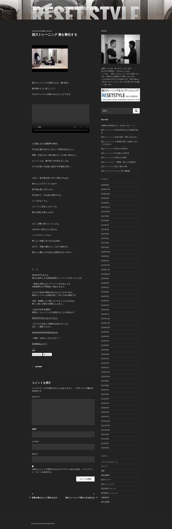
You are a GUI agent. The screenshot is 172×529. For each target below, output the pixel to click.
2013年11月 (105, 323)
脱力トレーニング (108, 484)
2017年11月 (105, 207)
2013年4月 (105, 354)
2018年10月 (105, 194)
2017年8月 (105, 220)
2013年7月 (105, 341)
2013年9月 (105, 332)
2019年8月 (105, 185)
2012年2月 (105, 412)
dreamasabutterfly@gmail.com (45, 332)
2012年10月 (105, 376)
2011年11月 (105, 425)
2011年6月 (105, 448)
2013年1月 (105, 368)
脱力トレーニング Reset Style (65, 8)
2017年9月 (105, 216)
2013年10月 (105, 327)
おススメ (104, 466)
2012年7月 (105, 390)
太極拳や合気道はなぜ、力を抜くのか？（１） (118, 125)
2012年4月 (105, 403)
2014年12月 (105, 265)
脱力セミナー (106, 480)
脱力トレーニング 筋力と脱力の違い (114, 166)
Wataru (49, 31)
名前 (34, 429)
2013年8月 (105, 336)
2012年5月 (105, 399)
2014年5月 (105, 296)
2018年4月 (105, 203)
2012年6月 (105, 394)
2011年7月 (105, 443)
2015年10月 (105, 252)
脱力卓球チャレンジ (108, 488)
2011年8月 (105, 439)
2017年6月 (105, 229)
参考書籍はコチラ (39, 344)
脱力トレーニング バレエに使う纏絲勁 (115, 171)
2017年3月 (105, 243)
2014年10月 (105, 274)
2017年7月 (105, 225)
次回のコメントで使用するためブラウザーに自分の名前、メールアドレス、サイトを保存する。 (62, 470)
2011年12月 (105, 421)
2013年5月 (105, 350)
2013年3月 (105, 359)
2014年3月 (105, 305)
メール (35, 441)
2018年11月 (105, 189)
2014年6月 (105, 292)
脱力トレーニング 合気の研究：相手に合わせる (119, 137)
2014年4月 (105, 301)
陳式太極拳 (105, 502)
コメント (36, 397)
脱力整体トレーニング (109, 493)
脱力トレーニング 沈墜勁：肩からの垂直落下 (118, 162)
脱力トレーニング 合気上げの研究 (114, 157)
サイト (35, 454)
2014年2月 (105, 310)
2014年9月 (105, 278)
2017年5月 (105, 234)
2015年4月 (105, 256)
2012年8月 (105, 385)
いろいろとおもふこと (109, 462)
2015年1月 (105, 261)
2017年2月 (105, 247)
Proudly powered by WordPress (43, 523)
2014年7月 (105, 287)
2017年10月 (105, 212)
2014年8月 (105, 283)
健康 (103, 471)
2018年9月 (105, 198)
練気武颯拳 (38, 366)
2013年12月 (105, 319)
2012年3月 (105, 408)
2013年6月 (105, 345)
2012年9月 (105, 381)
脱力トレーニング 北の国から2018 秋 (115, 153)
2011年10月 (105, 430)
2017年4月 (105, 238)
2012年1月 (105, 416)
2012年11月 (105, 372)
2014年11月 (105, 270)
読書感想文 (105, 497)
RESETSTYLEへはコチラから (45, 318)
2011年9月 (105, 434)
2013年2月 (105, 363)
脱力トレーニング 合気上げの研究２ (114, 149)
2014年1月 (105, 314)
